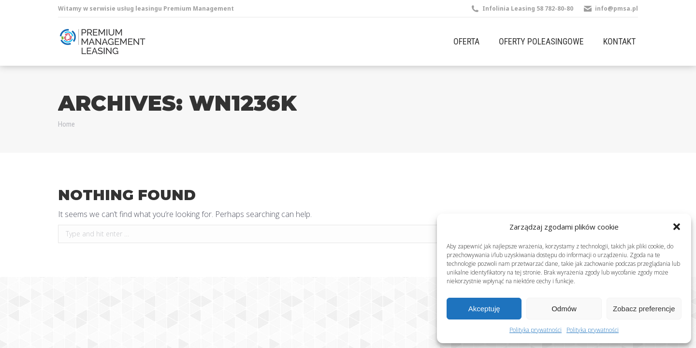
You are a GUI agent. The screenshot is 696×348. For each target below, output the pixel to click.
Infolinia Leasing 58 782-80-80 (527, 8)
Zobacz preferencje (644, 308)
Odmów (564, 308)
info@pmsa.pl (616, 8)
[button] (677, 227)
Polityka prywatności (535, 330)
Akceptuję (484, 308)
